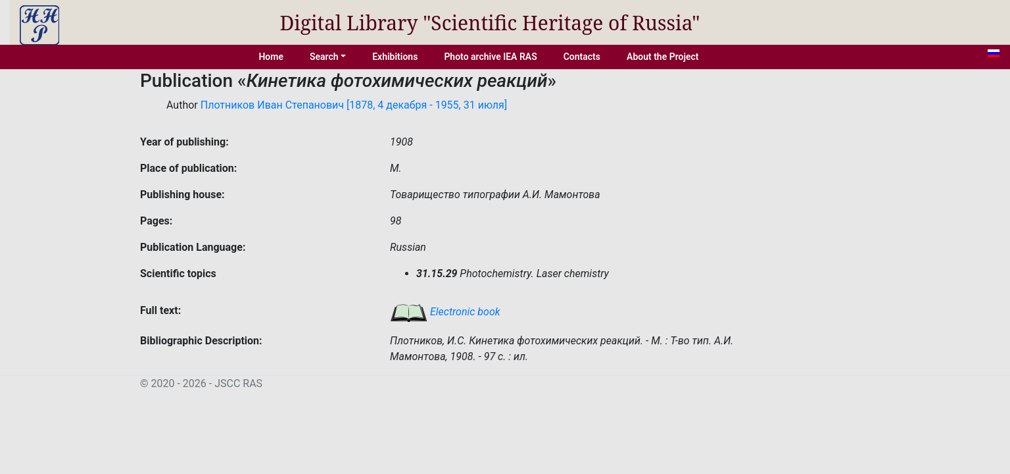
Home (270, 56)
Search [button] (324, 56)
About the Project (663, 56)
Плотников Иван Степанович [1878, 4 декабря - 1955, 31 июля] (354, 105)
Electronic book (445, 311)
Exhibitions (395, 56)
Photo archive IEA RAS (490, 56)
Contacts (582, 56)
